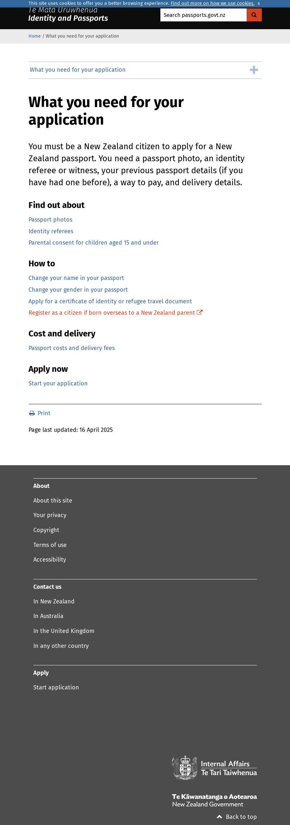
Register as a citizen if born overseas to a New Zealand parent (116, 313)
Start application (56, 688)
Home (35, 36)
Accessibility (49, 560)
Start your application (58, 384)
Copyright (46, 530)
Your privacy (49, 515)
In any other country (61, 646)
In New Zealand (54, 602)
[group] (145, 70)
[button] (145, 70)
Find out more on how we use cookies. (213, 3)
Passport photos (50, 220)
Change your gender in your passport (78, 290)
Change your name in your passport (76, 278)
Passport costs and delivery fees (72, 348)
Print (40, 413)
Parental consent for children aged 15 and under (94, 243)
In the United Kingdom (63, 631)
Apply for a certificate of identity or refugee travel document (110, 302)
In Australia (48, 616)
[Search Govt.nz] (254, 14)
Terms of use (50, 545)
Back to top (237, 817)
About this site (52, 501)
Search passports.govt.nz (194, 15)
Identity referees (51, 232)
